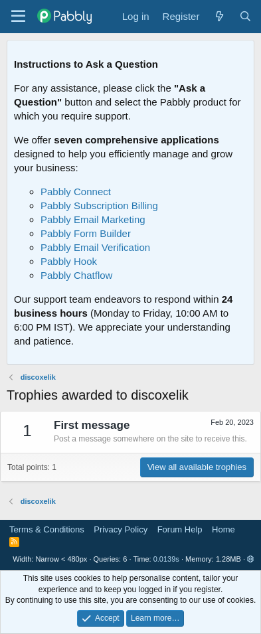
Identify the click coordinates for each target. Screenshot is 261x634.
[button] (250, 559)
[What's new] (219, 16)
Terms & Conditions (46, 529)
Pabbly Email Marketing (93, 219)
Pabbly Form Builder (86, 233)
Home (223, 529)
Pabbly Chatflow (76, 275)
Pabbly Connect (76, 191)
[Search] (245, 16)
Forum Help (180, 529)
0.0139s (166, 559)
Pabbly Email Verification (95, 247)
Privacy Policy (120, 529)
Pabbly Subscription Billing (99, 205)
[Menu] (18, 16)
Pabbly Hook (69, 261)
